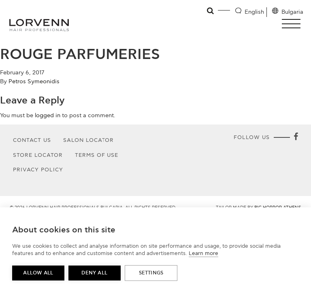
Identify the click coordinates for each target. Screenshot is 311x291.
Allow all (38, 273)
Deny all (94, 273)
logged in (47, 115)
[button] (293, 23)
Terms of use (97, 155)
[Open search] (211, 11)
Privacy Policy (38, 170)
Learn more (203, 253)
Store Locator (38, 155)
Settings (151, 273)
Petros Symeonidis (34, 81)
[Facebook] (295, 137)
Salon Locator (88, 140)
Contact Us (32, 140)
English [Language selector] (254, 11)
